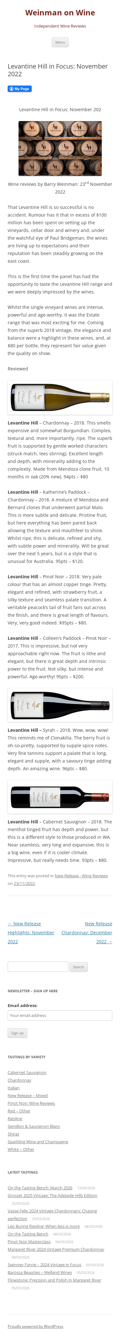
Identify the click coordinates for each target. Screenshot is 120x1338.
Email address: (22, 1005)
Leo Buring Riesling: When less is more (44, 1226)
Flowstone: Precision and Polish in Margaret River (54, 1280)
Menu (60, 42)
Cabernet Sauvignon (27, 1072)
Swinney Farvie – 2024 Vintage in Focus (44, 1265)
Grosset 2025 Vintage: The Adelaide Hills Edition (52, 1195)
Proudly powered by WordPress (35, 1326)
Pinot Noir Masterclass (29, 1241)
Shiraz (13, 1134)
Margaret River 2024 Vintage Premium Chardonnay (56, 1249)
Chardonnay (19, 1080)
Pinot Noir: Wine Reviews (31, 1103)
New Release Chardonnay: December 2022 (86, 933)
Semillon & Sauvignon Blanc (34, 1126)
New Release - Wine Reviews (81, 876)
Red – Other (19, 1111)
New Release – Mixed (28, 1095)
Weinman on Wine (60, 13)
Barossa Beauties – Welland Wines (40, 1272)
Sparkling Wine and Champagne (38, 1141)
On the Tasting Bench (28, 1234)
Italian (14, 1088)
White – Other (21, 1149)
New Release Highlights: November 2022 (31, 933)
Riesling (15, 1118)
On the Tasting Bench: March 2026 (40, 1188)
